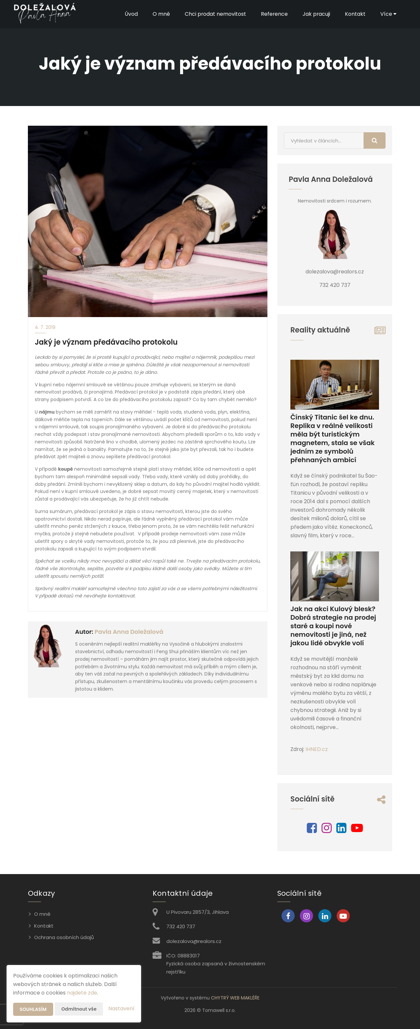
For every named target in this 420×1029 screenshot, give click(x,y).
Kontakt (355, 14)
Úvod (130, 14)
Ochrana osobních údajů (64, 937)
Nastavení (121, 1008)
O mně (160, 14)
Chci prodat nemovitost (214, 14)
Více (388, 14)
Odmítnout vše (78, 1009)
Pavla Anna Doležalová (128, 632)
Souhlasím (33, 1009)
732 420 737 (180, 926)
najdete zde (82, 993)
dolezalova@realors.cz (193, 941)
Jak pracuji (316, 14)
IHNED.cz (316, 749)
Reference (273, 14)
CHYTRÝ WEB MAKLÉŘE (235, 998)
